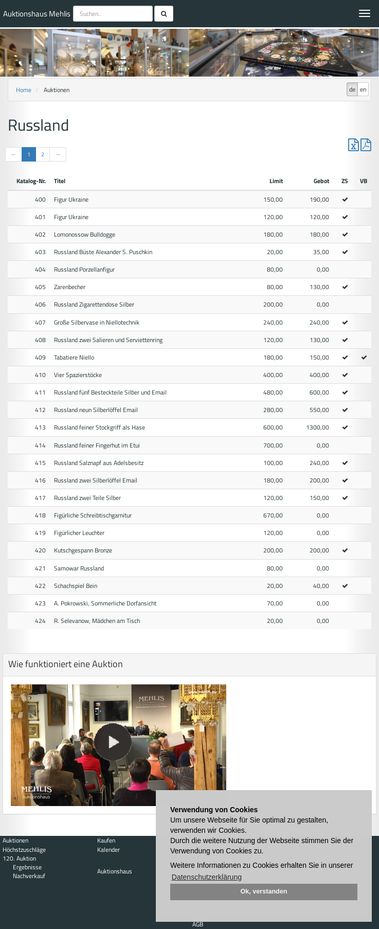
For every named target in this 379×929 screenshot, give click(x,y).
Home (23, 90)
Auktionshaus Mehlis (36, 14)
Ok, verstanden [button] (264, 891)
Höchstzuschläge (24, 849)
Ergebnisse (27, 867)
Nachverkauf (29, 876)
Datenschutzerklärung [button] (207, 877)
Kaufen (106, 840)
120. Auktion (19, 858)
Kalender (108, 849)
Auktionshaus (114, 871)
